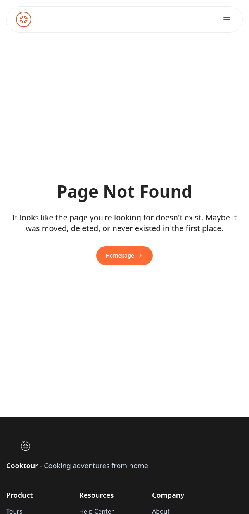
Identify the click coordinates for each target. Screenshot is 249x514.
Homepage (124, 255)
